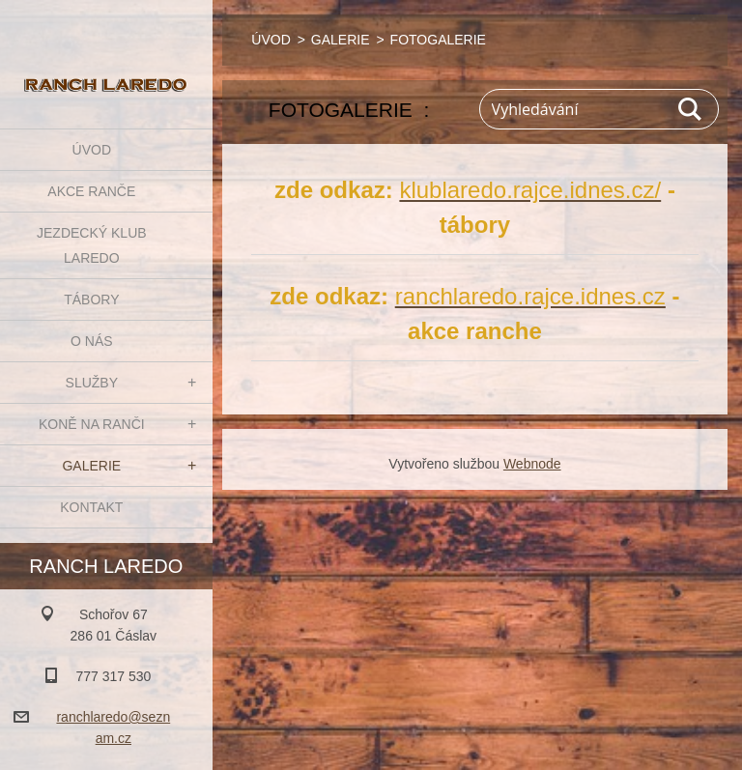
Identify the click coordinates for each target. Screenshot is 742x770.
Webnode (532, 463)
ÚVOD (91, 149)
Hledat (690, 109)
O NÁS (92, 341)
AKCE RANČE (91, 191)
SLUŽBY (92, 382)
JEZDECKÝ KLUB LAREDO (92, 245)
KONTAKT (91, 507)
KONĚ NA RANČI (92, 424)
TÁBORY (91, 299)
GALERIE (91, 465)
